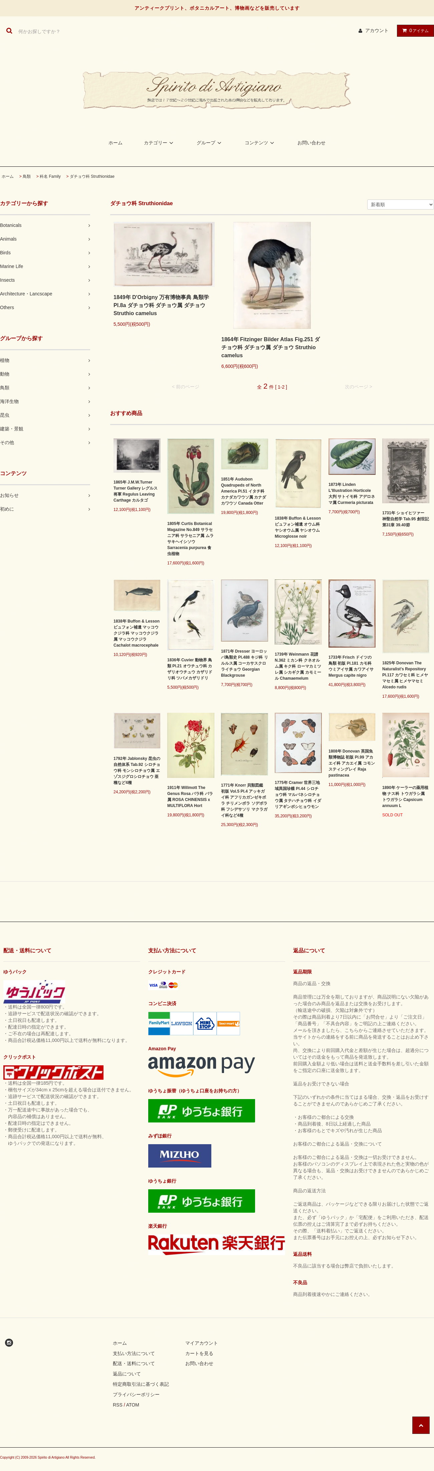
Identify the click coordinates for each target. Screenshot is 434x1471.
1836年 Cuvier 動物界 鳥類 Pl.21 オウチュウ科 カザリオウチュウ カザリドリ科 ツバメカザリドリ (189, 669)
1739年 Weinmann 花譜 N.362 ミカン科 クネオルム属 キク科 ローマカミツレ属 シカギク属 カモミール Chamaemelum (298, 666)
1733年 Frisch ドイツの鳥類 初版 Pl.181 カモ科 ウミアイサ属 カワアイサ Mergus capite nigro (351, 666)
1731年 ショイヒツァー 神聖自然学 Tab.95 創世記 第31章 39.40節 (405, 519)
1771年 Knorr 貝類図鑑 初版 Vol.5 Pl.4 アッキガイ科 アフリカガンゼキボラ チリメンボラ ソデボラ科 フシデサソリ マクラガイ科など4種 (244, 800)
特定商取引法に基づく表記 (141, 1384)
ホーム (115, 142)
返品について (127, 1373)
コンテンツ (260, 142)
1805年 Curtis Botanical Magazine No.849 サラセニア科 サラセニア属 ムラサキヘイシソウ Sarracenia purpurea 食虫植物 (190, 538)
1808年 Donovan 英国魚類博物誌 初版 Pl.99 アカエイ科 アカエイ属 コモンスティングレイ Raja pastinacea (352, 763)
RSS (118, 1405)
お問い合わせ (311, 142)
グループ (210, 142)
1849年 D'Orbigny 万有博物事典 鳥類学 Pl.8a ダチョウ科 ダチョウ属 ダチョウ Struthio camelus (161, 305)
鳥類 (27, 176)
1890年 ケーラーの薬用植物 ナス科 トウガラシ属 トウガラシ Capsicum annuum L (405, 796)
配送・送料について (134, 1363)
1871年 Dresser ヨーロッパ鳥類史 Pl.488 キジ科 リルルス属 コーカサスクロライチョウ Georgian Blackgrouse (244, 663)
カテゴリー (159, 142)
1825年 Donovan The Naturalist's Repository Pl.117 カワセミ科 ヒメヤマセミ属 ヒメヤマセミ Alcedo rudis (405, 675)
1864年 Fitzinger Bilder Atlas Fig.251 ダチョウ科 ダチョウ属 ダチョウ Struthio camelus (270, 347)
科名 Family (50, 176)
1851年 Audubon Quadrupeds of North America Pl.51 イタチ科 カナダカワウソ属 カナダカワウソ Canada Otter (243, 491)
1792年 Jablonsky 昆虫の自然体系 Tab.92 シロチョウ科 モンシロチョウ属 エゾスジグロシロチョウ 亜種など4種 (137, 770)
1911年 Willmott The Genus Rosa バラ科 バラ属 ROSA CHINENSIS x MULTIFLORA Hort (190, 796)
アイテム (414, 30)
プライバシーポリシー (136, 1394)
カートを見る (199, 1353)
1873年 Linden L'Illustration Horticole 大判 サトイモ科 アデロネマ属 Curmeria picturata (352, 493)
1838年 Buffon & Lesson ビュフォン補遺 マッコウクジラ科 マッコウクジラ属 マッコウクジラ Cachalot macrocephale (137, 633)
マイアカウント (201, 1343)
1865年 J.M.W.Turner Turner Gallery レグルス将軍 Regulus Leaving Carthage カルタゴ (136, 491)
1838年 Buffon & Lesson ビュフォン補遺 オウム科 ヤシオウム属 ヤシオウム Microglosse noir (298, 527)
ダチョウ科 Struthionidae (92, 176)
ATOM (132, 1405)
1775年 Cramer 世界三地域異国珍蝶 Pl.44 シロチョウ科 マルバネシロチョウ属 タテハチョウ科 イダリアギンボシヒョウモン (298, 794)
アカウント (377, 30)
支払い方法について (134, 1353)
